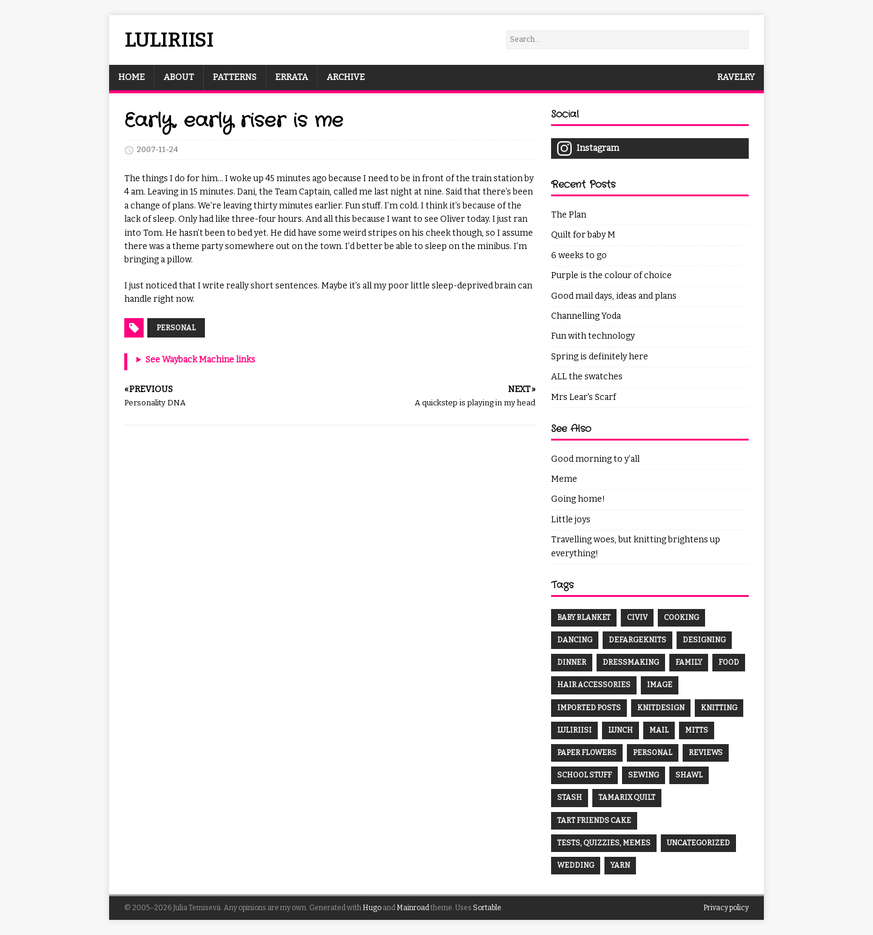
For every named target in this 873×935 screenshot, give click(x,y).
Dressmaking (631, 662)
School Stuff (584, 775)
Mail (659, 730)
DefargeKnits (637, 640)
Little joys (570, 519)
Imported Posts (589, 708)
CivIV (637, 617)
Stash (569, 797)
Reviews (706, 752)
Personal (176, 328)
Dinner (571, 662)
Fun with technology (593, 336)
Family (688, 662)
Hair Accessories (593, 684)
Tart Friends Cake (594, 820)
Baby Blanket (583, 617)
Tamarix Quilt (626, 797)
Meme (564, 479)
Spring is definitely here (599, 356)
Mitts (696, 730)
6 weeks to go (579, 255)
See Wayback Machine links (200, 359)
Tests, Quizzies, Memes (604, 843)
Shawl (689, 775)
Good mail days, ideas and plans (614, 296)
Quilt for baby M (583, 235)
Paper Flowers (587, 752)
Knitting (719, 708)
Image (659, 684)
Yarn (620, 865)
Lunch (620, 730)
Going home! (578, 499)
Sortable (487, 907)
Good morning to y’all (595, 459)
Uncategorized (698, 843)
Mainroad (412, 907)
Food (728, 662)
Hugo (372, 907)
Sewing (643, 775)
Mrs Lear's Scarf (583, 397)
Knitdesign (660, 708)
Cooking (681, 617)
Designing (704, 640)
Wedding (575, 865)
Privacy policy (726, 907)
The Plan (568, 215)
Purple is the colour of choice (611, 275)
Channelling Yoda (586, 316)
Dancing (574, 640)
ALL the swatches (587, 376)
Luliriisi (574, 730)
